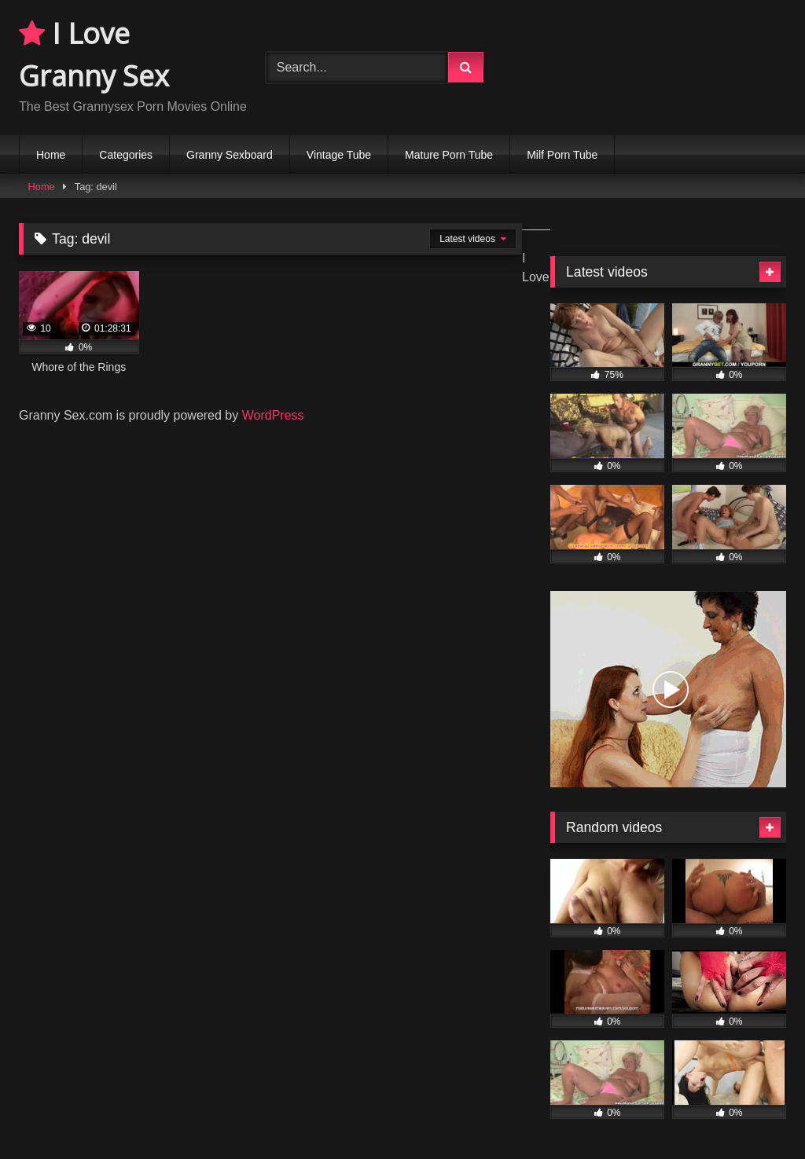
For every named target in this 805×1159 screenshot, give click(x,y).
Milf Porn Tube (562, 155)
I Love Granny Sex (94, 54)
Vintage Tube (339, 155)
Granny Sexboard (229, 155)
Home (50, 155)
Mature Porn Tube (449, 155)
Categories (126, 155)
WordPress (273, 415)
